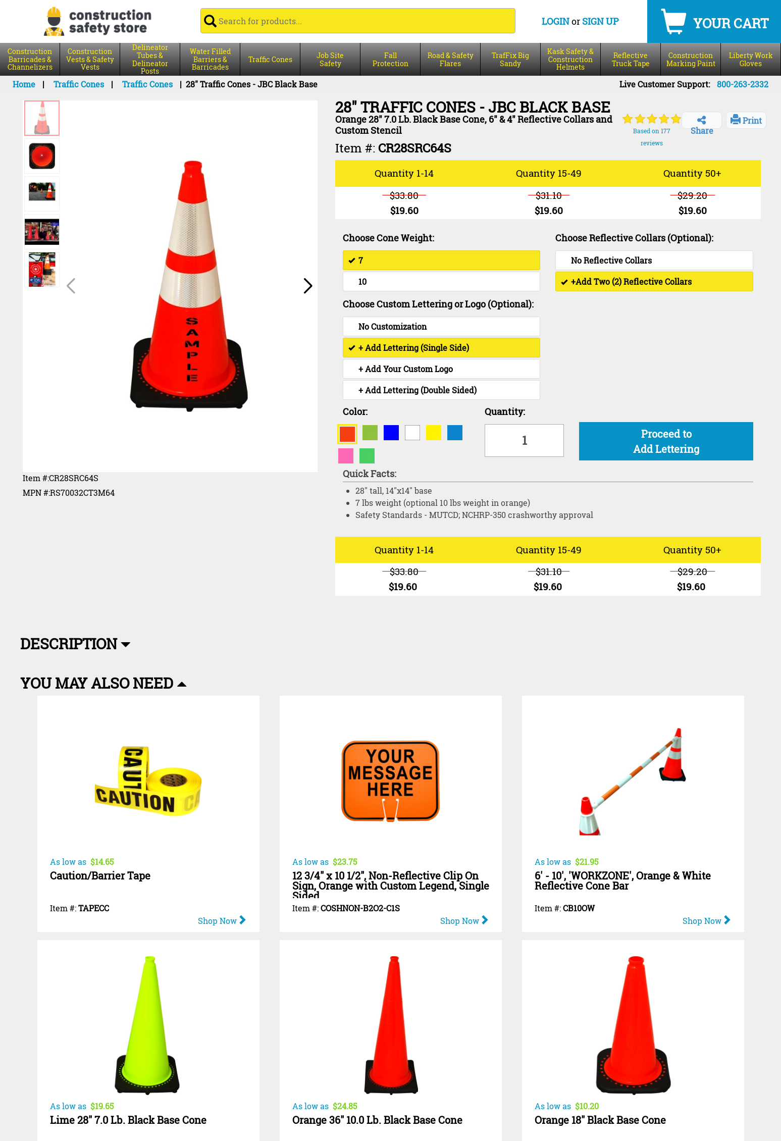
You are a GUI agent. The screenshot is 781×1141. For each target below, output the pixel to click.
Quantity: (505, 411)
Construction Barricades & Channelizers (30, 59)
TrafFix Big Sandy (510, 59)
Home (24, 84)
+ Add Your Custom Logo (405, 369)
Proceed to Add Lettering (666, 441)
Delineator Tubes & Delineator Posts (150, 59)
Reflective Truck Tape (631, 59)
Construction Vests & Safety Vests (90, 59)
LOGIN (555, 21)
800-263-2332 (742, 84)
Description (75, 643)
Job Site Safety (330, 59)
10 (362, 281)
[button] (307, 286)
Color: (355, 411)
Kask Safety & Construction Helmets (570, 59)
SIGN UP (600, 21)
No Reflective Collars (611, 260)
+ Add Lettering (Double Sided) (417, 390)
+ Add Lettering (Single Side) (408, 347)
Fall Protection (390, 59)
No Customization (392, 326)
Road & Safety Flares (451, 59)
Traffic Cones (270, 59)
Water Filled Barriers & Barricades (210, 59)
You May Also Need (103, 683)
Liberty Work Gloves (751, 59)
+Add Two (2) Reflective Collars (626, 281)
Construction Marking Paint (690, 59)
